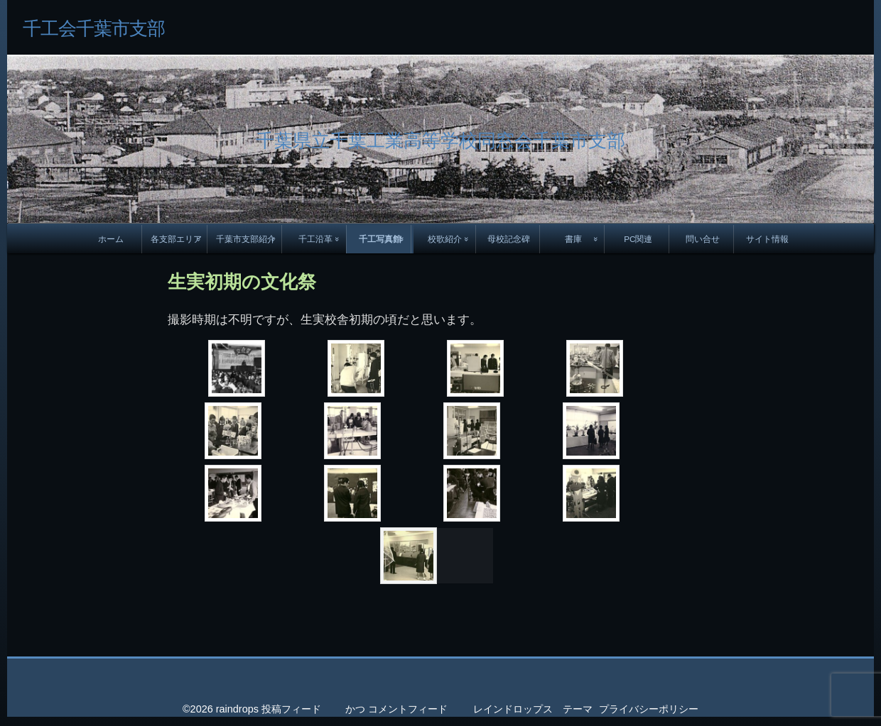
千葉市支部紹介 (246, 238)
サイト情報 (767, 238)
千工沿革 (315, 238)
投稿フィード (291, 709)
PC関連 (638, 238)
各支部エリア (176, 238)
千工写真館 (380, 238)
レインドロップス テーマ (533, 709)
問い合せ (703, 238)
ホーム (111, 238)
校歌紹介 (445, 238)
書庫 (573, 238)
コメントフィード (408, 709)
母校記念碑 (508, 238)
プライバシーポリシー (648, 709)
